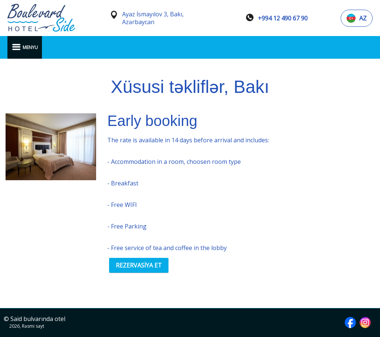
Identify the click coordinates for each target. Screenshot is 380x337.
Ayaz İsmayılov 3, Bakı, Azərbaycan (153, 18)
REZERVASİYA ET (139, 265)
